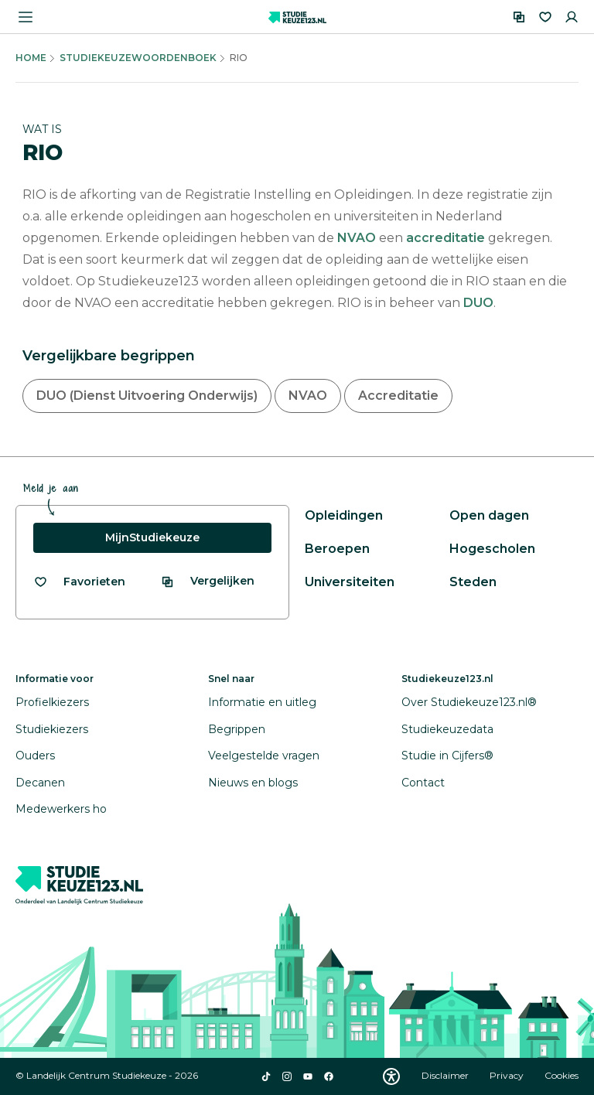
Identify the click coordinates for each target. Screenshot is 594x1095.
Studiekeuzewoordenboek (138, 57)
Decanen (40, 783)
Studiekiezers (51, 729)
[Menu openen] (25, 17)
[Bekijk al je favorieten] (79, 582)
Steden (473, 582)
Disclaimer (446, 1075)
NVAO (358, 237)
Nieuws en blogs (253, 783)
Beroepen (337, 548)
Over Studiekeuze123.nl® (469, 702)
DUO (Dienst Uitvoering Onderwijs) (147, 395)
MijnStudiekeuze (152, 537)
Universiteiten (349, 582)
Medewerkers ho (61, 809)
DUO (478, 302)
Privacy (508, 1075)
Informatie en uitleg (262, 702)
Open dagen (489, 515)
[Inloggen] (572, 17)
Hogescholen (492, 548)
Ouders (35, 755)
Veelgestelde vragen (263, 755)
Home (30, 57)
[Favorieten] (545, 17)
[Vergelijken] (519, 17)
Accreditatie (398, 395)
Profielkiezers (52, 702)
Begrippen (236, 729)
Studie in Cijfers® (447, 755)
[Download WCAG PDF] (391, 1076)
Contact (423, 783)
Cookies (561, 1075)
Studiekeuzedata (447, 729)
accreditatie (447, 237)
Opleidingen (344, 515)
